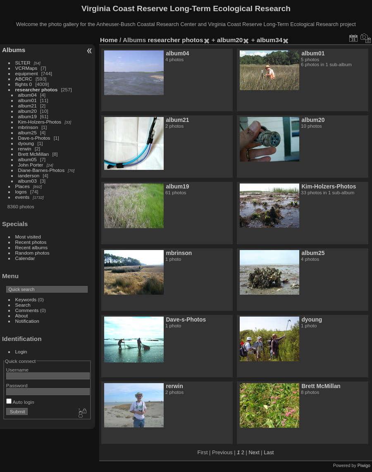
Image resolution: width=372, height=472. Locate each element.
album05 (27, 159)
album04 (27, 95)
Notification (27, 321)
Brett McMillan (33, 154)
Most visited (28, 236)
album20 (27, 111)
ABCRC (23, 78)
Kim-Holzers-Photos (40, 121)
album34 (269, 39)
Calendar (25, 258)
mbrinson (28, 127)
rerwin (24, 148)
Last (269, 452)
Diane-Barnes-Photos (41, 170)
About (21, 315)
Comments (27, 310)
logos (21, 191)
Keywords (26, 299)
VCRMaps (26, 68)
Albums (13, 49)
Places (22, 186)
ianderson (29, 175)
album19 (27, 116)
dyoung (26, 143)
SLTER (23, 62)
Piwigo (364, 465)
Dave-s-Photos (34, 138)
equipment (26, 73)
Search (23, 305)
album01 (27, 100)
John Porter (30, 164)
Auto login (20, 402)
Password (17, 385)
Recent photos (31, 242)
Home (109, 39)
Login (21, 351)
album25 (27, 132)
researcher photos (36, 89)
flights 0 (23, 84)
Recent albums (31, 247)
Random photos (32, 252)
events (22, 197)
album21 (27, 105)
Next (253, 452)
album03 (27, 181)
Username (17, 369)
